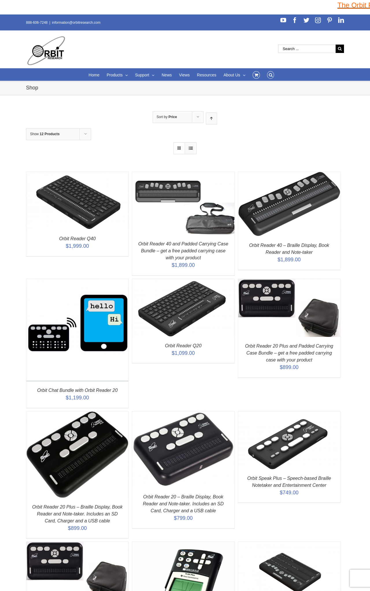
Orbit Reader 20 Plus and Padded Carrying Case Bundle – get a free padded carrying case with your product (289, 353)
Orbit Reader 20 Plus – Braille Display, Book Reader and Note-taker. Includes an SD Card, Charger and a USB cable (77, 513)
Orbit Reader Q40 (77, 238)
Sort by (167, 117)
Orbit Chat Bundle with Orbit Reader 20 (77, 390)
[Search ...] (307, 49)
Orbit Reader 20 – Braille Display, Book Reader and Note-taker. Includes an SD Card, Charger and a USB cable (183, 503)
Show (45, 134)
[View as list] (190, 148)
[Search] (270, 74)
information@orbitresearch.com (76, 23)
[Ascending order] (211, 118)
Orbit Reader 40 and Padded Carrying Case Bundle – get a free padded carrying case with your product (183, 250)
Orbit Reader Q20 (183, 345)
